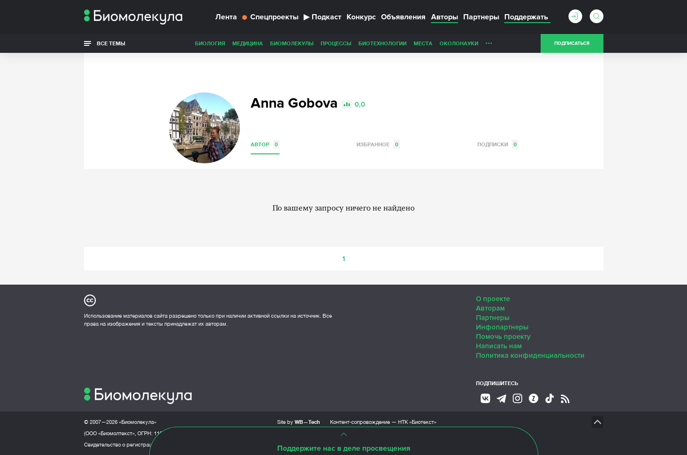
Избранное (378, 144)
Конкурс (361, 17)
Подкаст (322, 17)
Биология (210, 43)
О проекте (493, 299)
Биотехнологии (382, 43)
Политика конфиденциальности (530, 355)
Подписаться (571, 43)
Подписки (497, 144)
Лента (226, 17)
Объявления (403, 17)
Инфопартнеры (502, 327)
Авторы (444, 17)
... (488, 41)
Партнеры (481, 17)
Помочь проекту (503, 336)
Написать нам (499, 346)
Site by (298, 422)
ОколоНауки (459, 43)
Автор (265, 144)
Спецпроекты (270, 17)
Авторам (490, 308)
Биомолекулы (292, 43)
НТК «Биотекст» (417, 422)
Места (423, 43)
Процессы (336, 43)
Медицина (247, 43)
